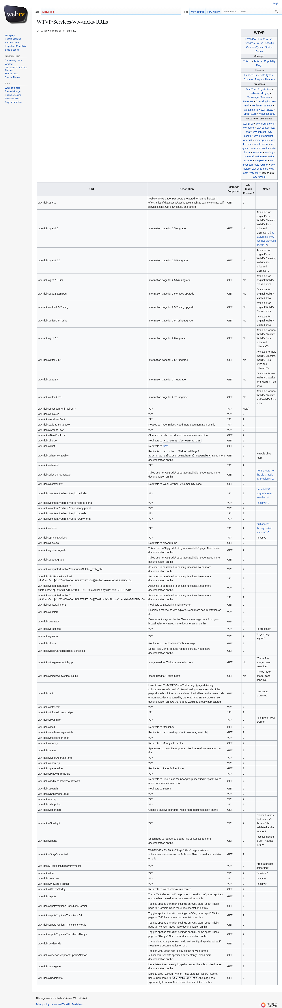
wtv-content (259, 131)
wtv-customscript (263, 135)
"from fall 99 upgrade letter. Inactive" (265, 492)
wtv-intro (257, 152)
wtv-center (263, 127)
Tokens (247, 61)
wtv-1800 (248, 123)
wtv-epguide (262, 140)
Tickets (258, 61)
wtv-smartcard (260, 168)
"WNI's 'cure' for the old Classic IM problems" (266, 474)
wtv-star (255, 172)
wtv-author (249, 127)
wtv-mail (249, 156)
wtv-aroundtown (265, 123)
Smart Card (250, 113)
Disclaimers (77, 1003)
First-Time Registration (258, 89)
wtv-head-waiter (260, 148)
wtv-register (261, 164)
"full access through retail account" (264, 527)
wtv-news (261, 156)
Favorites (248, 101)
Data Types (266, 75)
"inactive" (262, 502)
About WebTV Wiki (60, 1003)
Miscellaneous (267, 113)
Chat (165, 445)
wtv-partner (261, 160)
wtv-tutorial (259, 176)
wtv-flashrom (261, 144)
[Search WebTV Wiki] (251, 11)
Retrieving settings (261, 105)
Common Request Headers (259, 79)
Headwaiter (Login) (258, 93)
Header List (250, 75)
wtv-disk (247, 140)
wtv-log (269, 152)
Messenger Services (258, 97)
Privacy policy (42, 1003)
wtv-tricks (268, 172)
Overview (250, 39)
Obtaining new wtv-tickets (258, 109)
